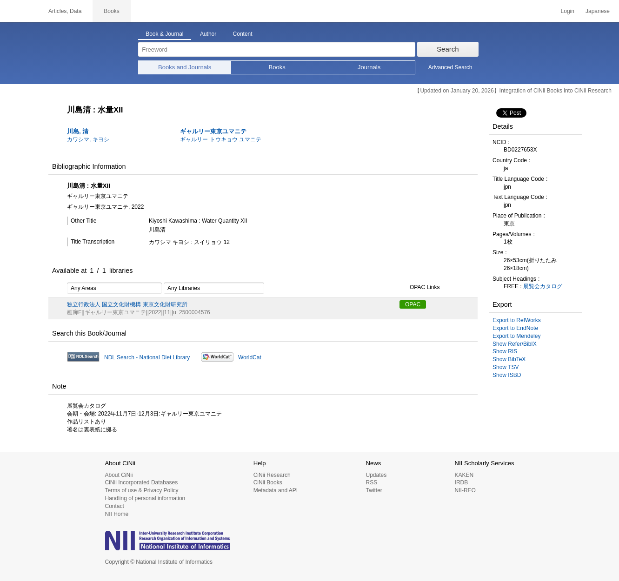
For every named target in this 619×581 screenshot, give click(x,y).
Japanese (598, 11)
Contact (114, 506)
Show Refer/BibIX (515, 344)
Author (208, 34)
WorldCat (249, 357)
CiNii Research (272, 475)
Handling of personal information (145, 498)
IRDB (461, 482)
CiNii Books (267, 482)
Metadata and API (275, 490)
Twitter (374, 490)
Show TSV (506, 367)
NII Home (117, 514)
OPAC (412, 304)
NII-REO (465, 490)
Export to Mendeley (516, 336)
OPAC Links (419, 288)
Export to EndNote (515, 328)
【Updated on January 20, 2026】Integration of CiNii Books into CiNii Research (513, 90)
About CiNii (119, 475)
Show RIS (505, 351)
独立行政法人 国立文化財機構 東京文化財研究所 (127, 304)
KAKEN (464, 475)
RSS (371, 482)
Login (567, 11)
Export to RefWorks (517, 320)
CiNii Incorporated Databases (141, 482)
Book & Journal (164, 34)
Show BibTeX (509, 359)
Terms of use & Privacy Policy (142, 490)
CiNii (18, 11)
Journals (369, 67)
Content (243, 34)
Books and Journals (184, 67)
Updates (376, 475)
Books (277, 67)
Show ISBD (507, 375)
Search (448, 49)
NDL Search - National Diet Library (147, 357)
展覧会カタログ (542, 286)
